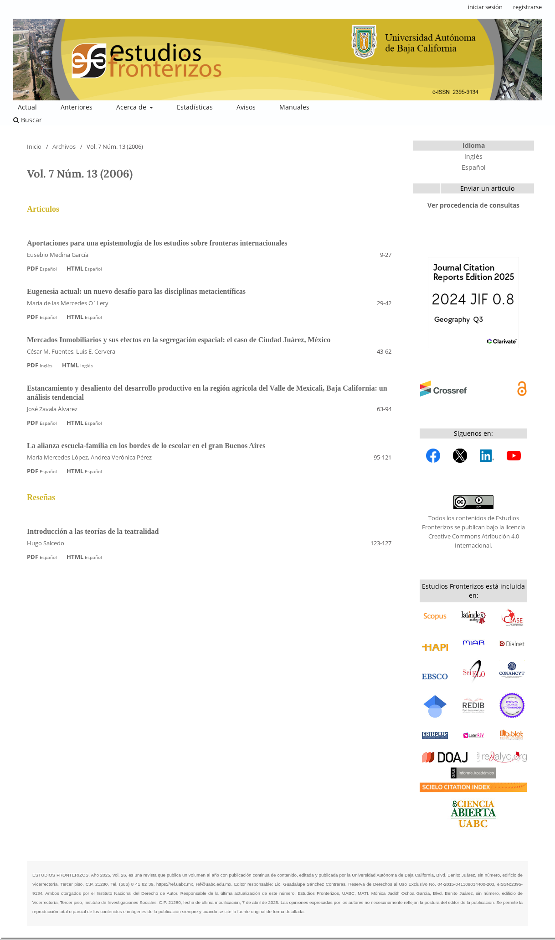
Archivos (64, 146)
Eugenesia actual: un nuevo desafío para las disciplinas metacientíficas (136, 291)
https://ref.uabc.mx (174, 884)
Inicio (34, 146)
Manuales (294, 107)
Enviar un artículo (487, 188)
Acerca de (132, 107)
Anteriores (76, 107)
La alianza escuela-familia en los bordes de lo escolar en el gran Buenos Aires (146, 445)
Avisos (246, 107)
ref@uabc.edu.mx (213, 884)
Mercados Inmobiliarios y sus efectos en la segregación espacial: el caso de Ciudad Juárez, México (178, 340)
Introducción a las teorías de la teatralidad (93, 531)
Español (474, 167)
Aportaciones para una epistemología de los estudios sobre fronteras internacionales (157, 243)
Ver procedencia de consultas (473, 205)
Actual (27, 107)
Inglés (473, 156)
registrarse (527, 7)
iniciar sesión (485, 7)
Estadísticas (195, 107)
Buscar (27, 119)
